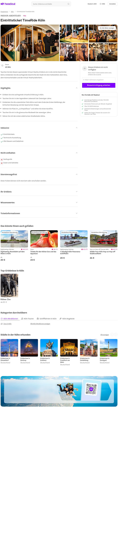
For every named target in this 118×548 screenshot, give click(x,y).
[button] (102, 4)
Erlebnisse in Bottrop (25, 359)
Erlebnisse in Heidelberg (85, 359)
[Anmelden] (112, 4)
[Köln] (12, 11)
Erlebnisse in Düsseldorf (5, 359)
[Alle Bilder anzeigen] (107, 28)
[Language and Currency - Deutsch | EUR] (92, 4)
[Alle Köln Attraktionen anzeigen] (40, 324)
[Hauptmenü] (4, 11)
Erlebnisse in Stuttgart (104, 359)
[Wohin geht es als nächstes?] (51, 4)
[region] (14, 238)
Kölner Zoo (6, 299)
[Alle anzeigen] (104, 334)
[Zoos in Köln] (6, 324)
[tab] (11, 318)
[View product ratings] (24, 16)
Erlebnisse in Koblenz (45, 359)
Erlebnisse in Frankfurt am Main (65, 360)
